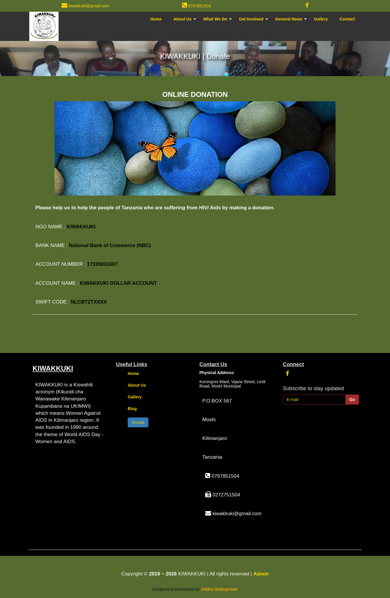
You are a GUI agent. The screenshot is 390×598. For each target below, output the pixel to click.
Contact (347, 19)
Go (352, 399)
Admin (261, 574)
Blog (132, 408)
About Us (182, 19)
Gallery (321, 19)
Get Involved (251, 19)
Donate (138, 422)
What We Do (215, 19)
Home (156, 19)
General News (288, 19)
